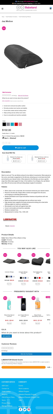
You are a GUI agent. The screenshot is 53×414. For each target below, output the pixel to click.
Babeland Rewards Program (27, 394)
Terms (4, 400)
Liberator (12, 226)
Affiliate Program (24, 391)
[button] (4, 124)
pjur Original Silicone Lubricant (23, 315)
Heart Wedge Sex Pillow (37, 272)
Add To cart (20, 147)
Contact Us (5, 388)
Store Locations (24, 388)
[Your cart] (50, 8)
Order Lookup (6, 391)
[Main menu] (2, 8)
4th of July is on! (26, 1)
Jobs (20, 400)
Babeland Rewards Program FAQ (29, 397)
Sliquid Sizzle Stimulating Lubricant (37, 315)
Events (21, 385)
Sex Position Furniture (11, 16)
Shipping (4, 394)
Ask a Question (6, 101)
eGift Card (5, 385)
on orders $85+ (26, 3)
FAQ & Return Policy (8, 397)
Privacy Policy (6, 403)
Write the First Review (23, 95)
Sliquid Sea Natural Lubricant (9, 315)
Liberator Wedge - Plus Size (23, 272)
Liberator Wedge (9, 272)
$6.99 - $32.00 (23, 320)
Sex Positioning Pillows (25, 16)
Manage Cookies (7, 406)
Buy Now (9, 283)
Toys (3, 16)
